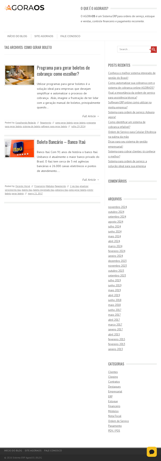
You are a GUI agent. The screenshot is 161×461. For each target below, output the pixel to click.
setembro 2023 (117, 275)
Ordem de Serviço (118, 421)
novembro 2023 (117, 266)
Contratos (114, 381)
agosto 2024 (115, 221)
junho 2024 (114, 231)
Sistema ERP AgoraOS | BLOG (27, 457)
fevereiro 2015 (116, 339)
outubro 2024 (116, 212)
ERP (110, 396)
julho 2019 (114, 280)
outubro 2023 (116, 271)
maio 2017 (114, 315)
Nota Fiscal (114, 416)
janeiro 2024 (115, 256)
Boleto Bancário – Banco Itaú (61, 141)
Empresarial (115, 391)
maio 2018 (114, 305)
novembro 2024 (117, 207)
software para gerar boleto (54, 126)
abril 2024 (114, 241)
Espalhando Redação (26, 122)
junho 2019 (114, 285)
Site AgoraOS (43, 36)
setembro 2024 (117, 216)
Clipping (113, 377)
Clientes (113, 372)
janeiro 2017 (115, 329)
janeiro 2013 (115, 349)
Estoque (113, 401)
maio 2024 (114, 236)
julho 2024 (114, 226)
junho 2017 (114, 310)
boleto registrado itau (43, 189)
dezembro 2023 (117, 261)
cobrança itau (61, 189)
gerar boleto (80, 122)
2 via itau (74, 186)
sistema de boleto (31, 126)
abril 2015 (114, 334)
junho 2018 (114, 300)
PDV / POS (114, 430)
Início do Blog (17, 36)
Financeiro (39, 186)
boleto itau (27, 189)
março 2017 (115, 324)
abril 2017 (114, 320)
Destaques (114, 386)
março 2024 (115, 246)
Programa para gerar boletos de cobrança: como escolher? (63, 70)
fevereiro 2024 (116, 251)
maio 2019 (114, 290)
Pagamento (45, 122)
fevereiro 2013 (116, 344)
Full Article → (90, 116)
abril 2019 (114, 295)
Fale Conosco (70, 36)
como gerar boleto (64, 122)
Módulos (50, 186)
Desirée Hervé (23, 186)
